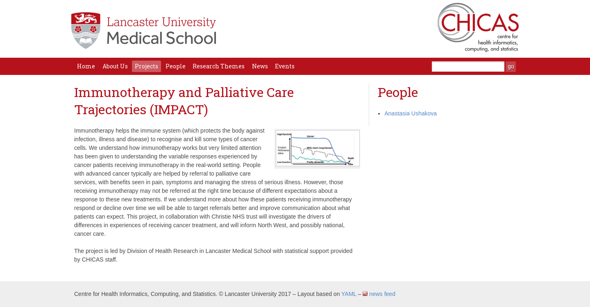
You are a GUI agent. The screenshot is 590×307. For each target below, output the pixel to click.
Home (86, 66)
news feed (379, 294)
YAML (348, 294)
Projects (146, 66)
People (176, 66)
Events (285, 66)
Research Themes (219, 66)
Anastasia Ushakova (410, 113)
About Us (115, 66)
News (260, 66)
